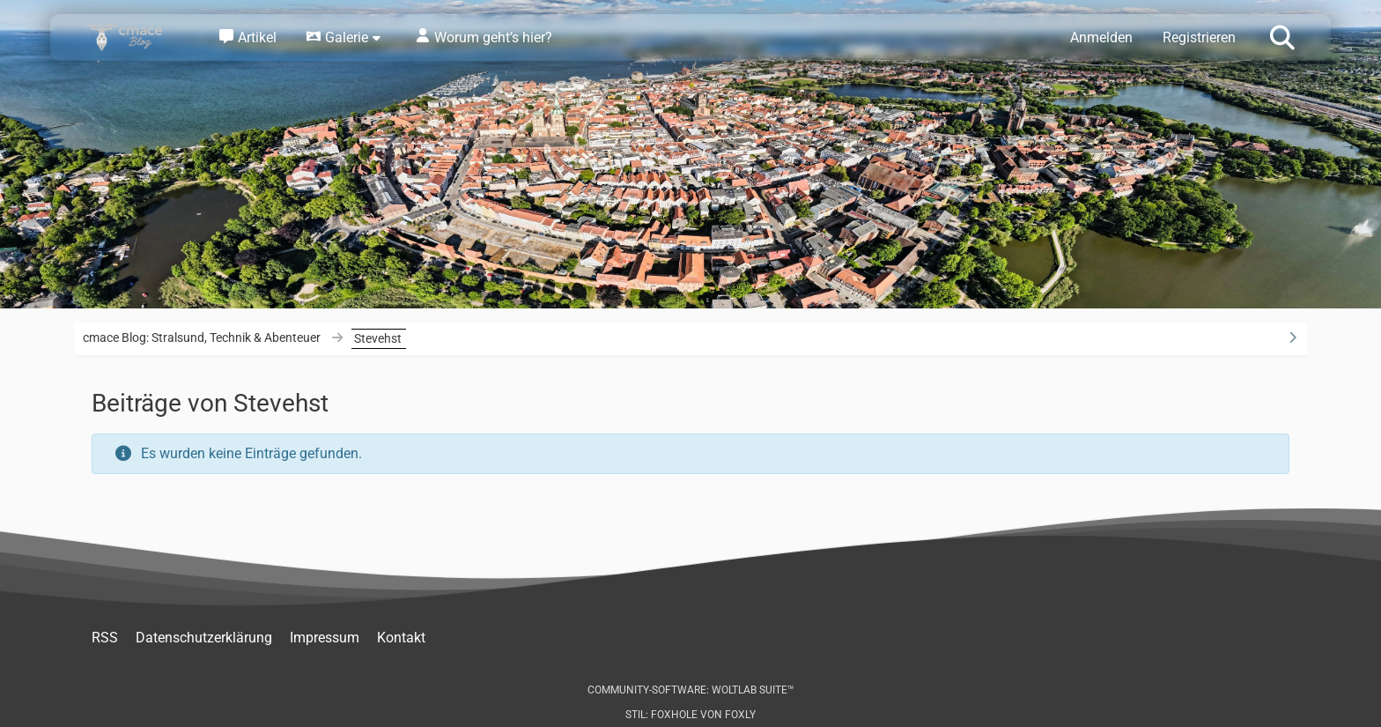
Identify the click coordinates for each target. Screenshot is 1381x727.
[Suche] (1282, 36)
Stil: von (690, 714)
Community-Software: (690, 690)
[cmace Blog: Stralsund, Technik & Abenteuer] (135, 37)
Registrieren (1199, 37)
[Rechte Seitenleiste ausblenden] (1292, 337)
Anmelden (1101, 37)
